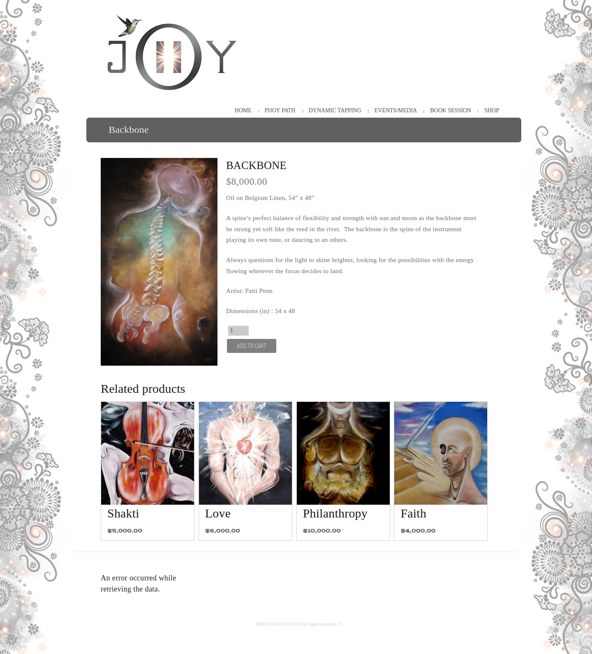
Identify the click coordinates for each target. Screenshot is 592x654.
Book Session (450, 110)
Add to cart (251, 345)
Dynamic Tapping (335, 110)
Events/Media (396, 110)
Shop (491, 110)
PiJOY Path (280, 110)
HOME (243, 110)
